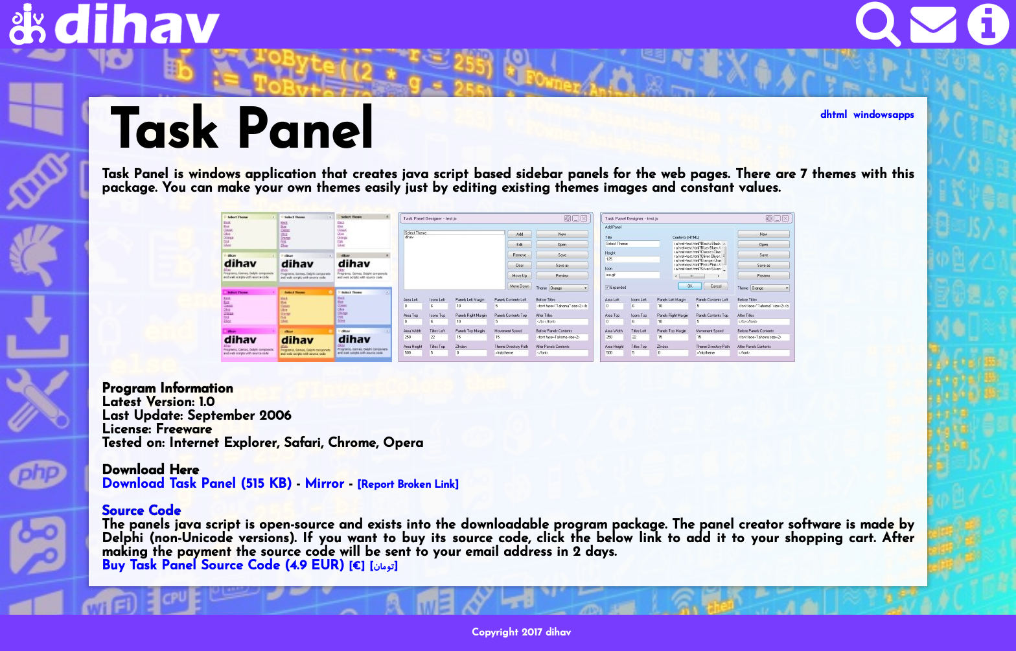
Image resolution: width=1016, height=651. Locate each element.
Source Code (141, 511)
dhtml (833, 115)
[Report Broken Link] (408, 485)
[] (383, 567)
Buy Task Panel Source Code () (223, 566)
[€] (357, 567)
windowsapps (883, 115)
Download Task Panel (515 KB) (197, 484)
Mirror (324, 484)
